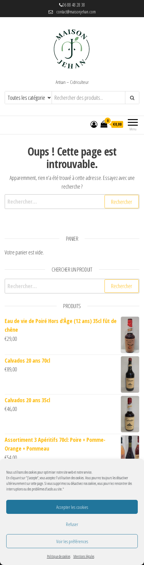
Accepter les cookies (72, 507)
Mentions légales (83, 556)
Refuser (72, 524)
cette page (37, 483)
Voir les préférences (72, 541)
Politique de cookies (58, 556)
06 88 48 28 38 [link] (74, 5)
